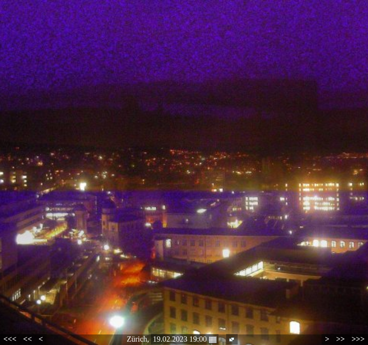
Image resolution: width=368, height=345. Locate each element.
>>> (358, 339)
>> (340, 339)
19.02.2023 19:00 (184, 339)
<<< (9, 339)
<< (27, 339)
